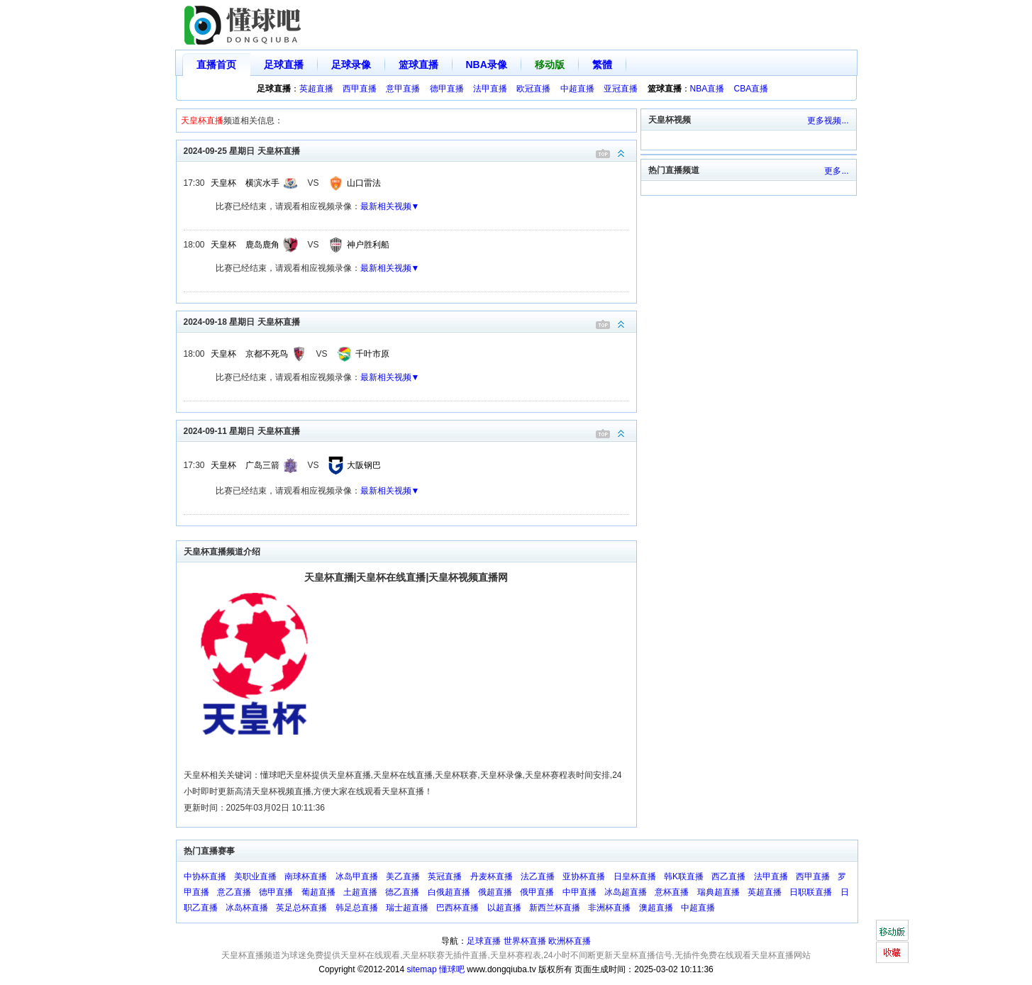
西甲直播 (360, 89)
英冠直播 (445, 876)
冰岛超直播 (625, 892)
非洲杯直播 (609, 908)
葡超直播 (318, 892)
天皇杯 (223, 183)
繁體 (602, 64)
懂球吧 (452, 969)
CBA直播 (751, 89)
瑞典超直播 (718, 892)
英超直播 (316, 89)
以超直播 (504, 908)
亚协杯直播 (583, 876)
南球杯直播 (305, 876)
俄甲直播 (537, 892)
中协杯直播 (205, 876)
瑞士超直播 (407, 908)
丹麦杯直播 (491, 876)
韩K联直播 (684, 876)
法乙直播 (538, 876)
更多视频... (827, 121)
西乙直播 (728, 876)
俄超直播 (495, 892)
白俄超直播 (449, 892)
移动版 (550, 64)
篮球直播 (418, 64)
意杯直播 (672, 892)
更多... (836, 171)
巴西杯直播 (457, 908)
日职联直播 (810, 892)
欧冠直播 (533, 89)
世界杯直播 (525, 941)
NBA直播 (707, 89)
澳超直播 (656, 908)
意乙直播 (234, 892)
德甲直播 (447, 89)
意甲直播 (403, 89)
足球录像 (351, 64)
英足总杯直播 (301, 908)
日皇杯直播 (635, 876)
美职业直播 (255, 876)
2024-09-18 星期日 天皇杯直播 (410, 320)
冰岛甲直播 (356, 876)
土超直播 (360, 892)
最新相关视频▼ (390, 206)
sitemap (422, 969)
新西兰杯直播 (554, 908)
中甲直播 (579, 892)
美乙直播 (403, 876)
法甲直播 (490, 89)
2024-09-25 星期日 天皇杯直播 (410, 150)
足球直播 (284, 64)
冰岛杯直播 (247, 908)
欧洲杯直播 (569, 941)
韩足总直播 (356, 908)
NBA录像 (486, 64)
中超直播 (577, 89)
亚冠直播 (621, 89)
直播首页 (216, 64)
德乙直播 (402, 892)
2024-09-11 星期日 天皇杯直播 (410, 430)
